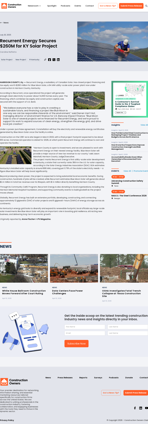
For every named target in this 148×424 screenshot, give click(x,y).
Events (78, 6)
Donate (129, 377)
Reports (83, 377)
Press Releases (65, 377)
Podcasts (65, 6)
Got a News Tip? (108, 5)
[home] (11, 6)
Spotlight (51, 6)
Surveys (98, 377)
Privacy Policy (7, 420)
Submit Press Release (131, 5)
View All (144, 125)
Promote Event (141, 171)
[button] (35, 6)
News (48, 377)
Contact (89, 6)
